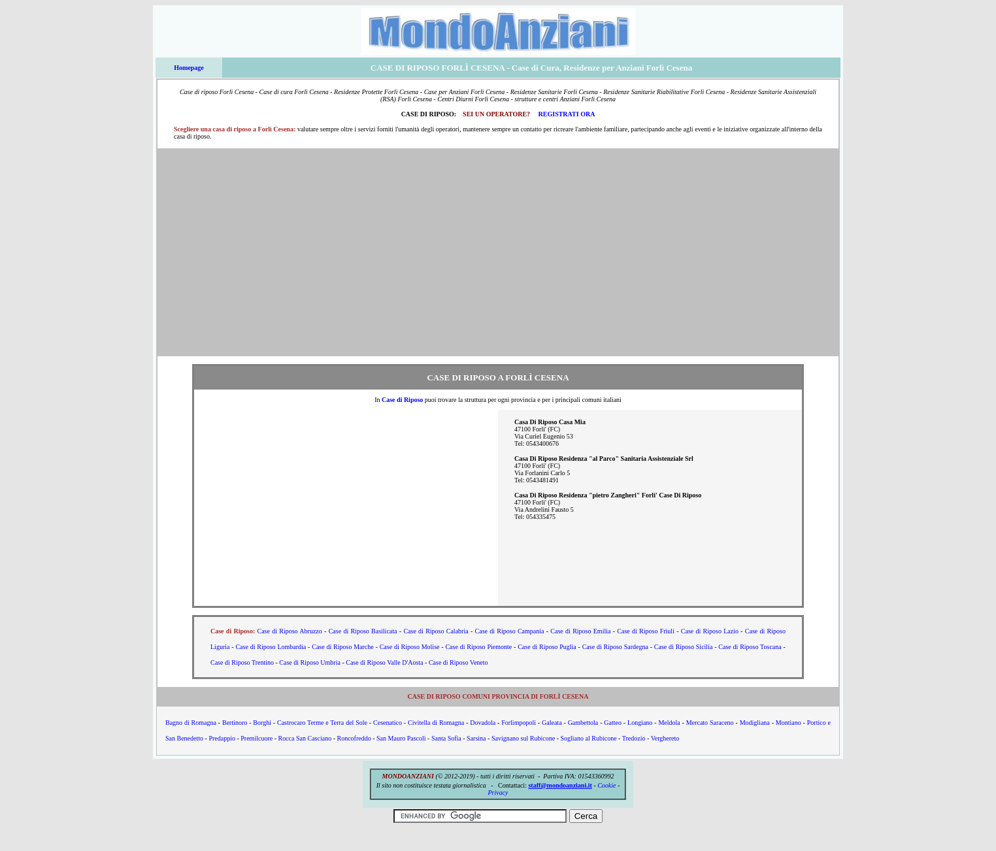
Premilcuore (257, 738)
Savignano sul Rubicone (523, 738)
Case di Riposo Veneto (458, 662)
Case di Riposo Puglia (547, 646)
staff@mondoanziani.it (559, 785)
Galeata (552, 722)
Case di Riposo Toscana (749, 646)
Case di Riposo (402, 399)
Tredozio (634, 738)
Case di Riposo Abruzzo (289, 631)
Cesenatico (387, 722)
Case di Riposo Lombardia (270, 646)
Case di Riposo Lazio (710, 631)
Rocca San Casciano (305, 738)
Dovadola (482, 722)
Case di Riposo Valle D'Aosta (384, 662)
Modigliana (755, 722)
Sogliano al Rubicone (588, 738)
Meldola (669, 722)
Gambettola (583, 722)
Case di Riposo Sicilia (683, 646)
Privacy (498, 792)
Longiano (639, 722)
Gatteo (613, 722)
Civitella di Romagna (436, 722)
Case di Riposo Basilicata (363, 631)
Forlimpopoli (518, 722)
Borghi (262, 722)
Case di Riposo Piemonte (478, 646)
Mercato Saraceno (710, 722)
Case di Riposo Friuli (645, 631)
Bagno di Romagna (190, 722)
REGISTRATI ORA (567, 114)
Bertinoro (234, 722)
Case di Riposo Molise (410, 646)
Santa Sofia (446, 738)
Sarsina (476, 738)
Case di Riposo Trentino (242, 662)
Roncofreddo (354, 738)
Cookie (606, 785)
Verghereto (665, 738)
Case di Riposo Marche (343, 646)
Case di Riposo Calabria (435, 631)
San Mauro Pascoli (401, 738)
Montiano (788, 722)
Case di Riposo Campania (509, 631)
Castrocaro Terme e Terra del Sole (322, 722)
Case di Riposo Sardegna (615, 646)
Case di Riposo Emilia (580, 631)
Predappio (221, 738)
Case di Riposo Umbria (309, 662)
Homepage (189, 67)
